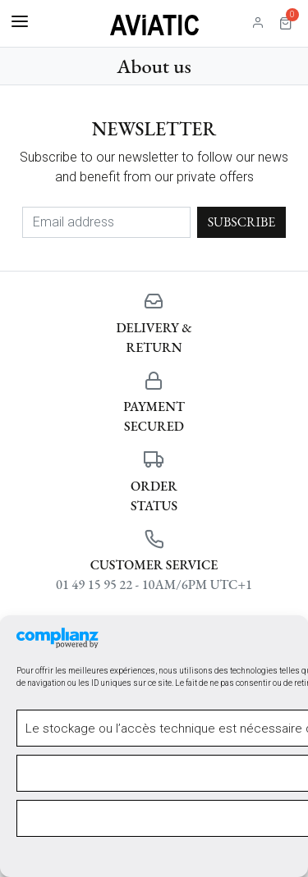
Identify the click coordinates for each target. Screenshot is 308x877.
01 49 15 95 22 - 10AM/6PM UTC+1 (154, 584)
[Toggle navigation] (20, 22)
